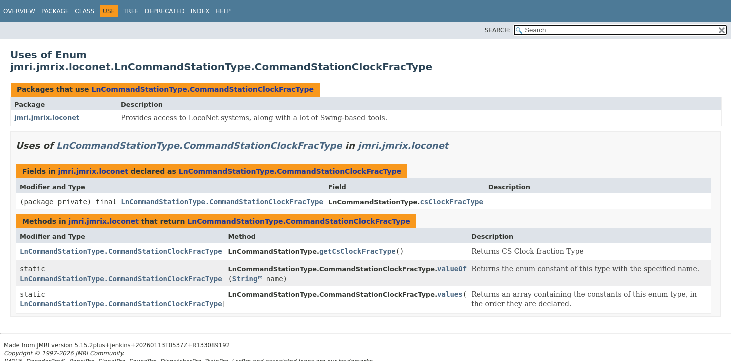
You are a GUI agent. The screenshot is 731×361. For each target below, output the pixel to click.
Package (55, 11)
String (245, 279)
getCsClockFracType (357, 251)
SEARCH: (498, 30)
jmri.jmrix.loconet (46, 117)
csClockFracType (451, 202)
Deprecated (165, 11)
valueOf (452, 269)
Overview (19, 11)
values (450, 294)
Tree (131, 11)
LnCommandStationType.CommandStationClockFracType (202, 89)
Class (84, 11)
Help (223, 11)
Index (200, 11)
